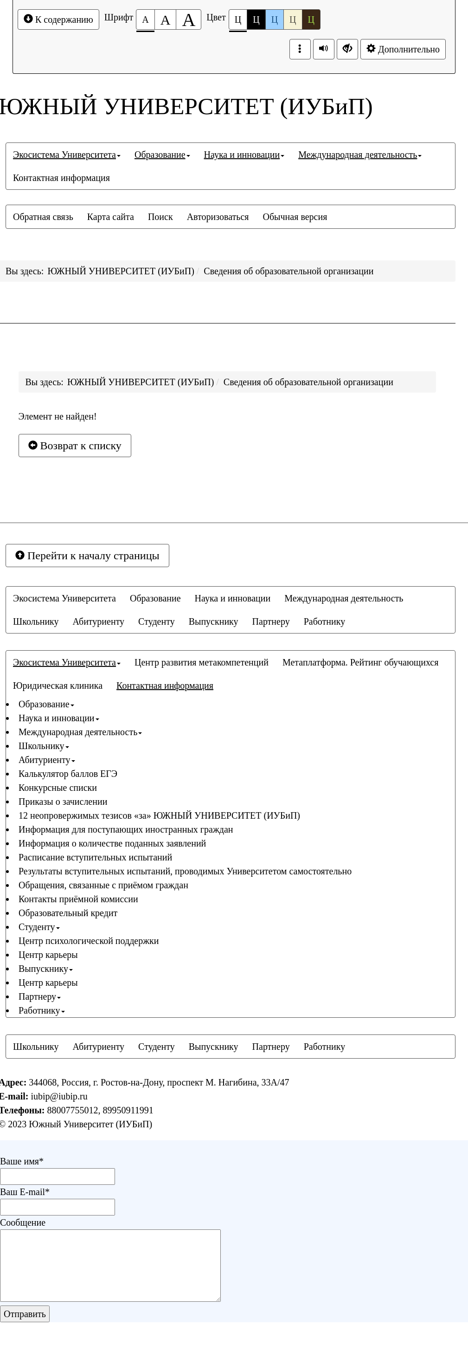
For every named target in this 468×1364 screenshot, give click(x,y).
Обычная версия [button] (295, 217)
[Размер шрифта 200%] (188, 19)
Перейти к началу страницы (87, 555)
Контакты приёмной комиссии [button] (78, 899)
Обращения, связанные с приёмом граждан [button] (103, 885)
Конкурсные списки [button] (58, 787)
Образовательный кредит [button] (68, 913)
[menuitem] (67, 154)
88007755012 (72, 1110)
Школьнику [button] (36, 621)
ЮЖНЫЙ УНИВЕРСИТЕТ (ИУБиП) (120, 271)
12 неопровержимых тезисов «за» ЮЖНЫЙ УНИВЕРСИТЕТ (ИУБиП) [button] (159, 815)
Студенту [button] (156, 621)
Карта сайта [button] (110, 217)
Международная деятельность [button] (360, 154)
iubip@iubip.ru (59, 1096)
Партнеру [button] (271, 621)
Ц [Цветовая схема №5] (311, 19)
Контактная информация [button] (61, 178)
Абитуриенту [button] (99, 621)
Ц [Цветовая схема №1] (238, 22)
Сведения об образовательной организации (288, 271)
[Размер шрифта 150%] (165, 19)
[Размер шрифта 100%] (145, 19)
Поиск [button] (160, 217)
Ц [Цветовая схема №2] (256, 19)
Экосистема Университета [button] (67, 154)
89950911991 (128, 1110)
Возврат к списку (75, 446)
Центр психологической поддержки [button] (89, 941)
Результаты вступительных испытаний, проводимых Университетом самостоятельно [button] (185, 871)
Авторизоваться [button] (218, 217)
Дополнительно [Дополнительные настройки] (403, 49)
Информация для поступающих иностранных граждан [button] (126, 829)
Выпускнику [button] (213, 621)
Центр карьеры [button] (48, 955)
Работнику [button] (325, 621)
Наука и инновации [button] (244, 154)
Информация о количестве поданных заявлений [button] (112, 843)
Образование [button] (162, 154)
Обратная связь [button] (43, 217)
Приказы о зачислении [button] (63, 801)
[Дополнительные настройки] (347, 49)
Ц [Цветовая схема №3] (274, 19)
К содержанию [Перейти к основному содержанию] (58, 19)
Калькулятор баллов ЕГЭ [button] (68, 774)
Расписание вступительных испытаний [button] (95, 857)
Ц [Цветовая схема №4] (292, 19)
